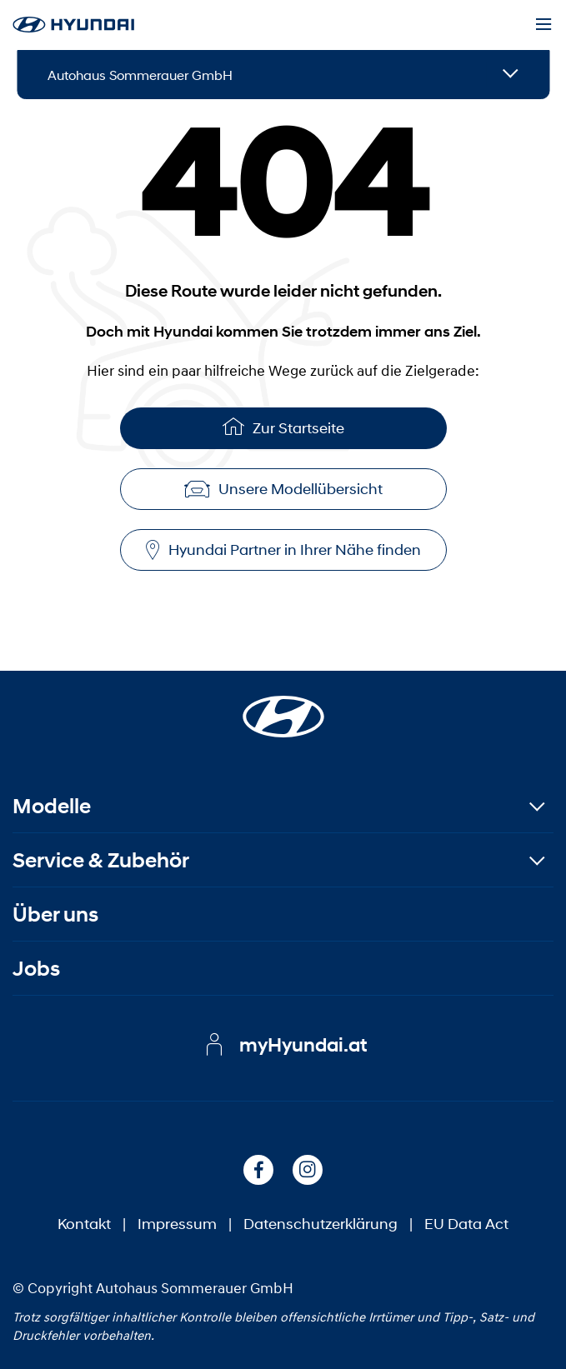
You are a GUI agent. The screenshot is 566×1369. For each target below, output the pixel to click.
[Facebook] (258, 1170)
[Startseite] (283, 706)
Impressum (177, 1224)
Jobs (36, 969)
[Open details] (510, 74)
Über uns (55, 914)
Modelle (52, 806)
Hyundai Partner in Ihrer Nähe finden (283, 550)
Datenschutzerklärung (320, 1224)
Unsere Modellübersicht (283, 489)
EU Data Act (466, 1224)
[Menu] (543, 25)
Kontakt (84, 1224)
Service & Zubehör (101, 860)
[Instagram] (307, 1170)
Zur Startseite (283, 426)
